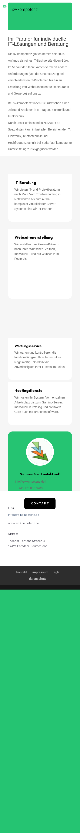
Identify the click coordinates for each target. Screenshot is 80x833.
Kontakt (40, 503)
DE (10, 6)
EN (5, 6)
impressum (40, 572)
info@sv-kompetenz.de (23, 515)
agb (56, 572)
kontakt (21, 572)
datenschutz (37, 578)
